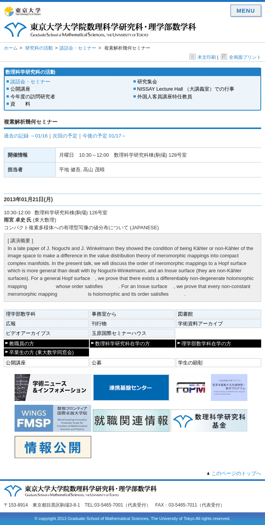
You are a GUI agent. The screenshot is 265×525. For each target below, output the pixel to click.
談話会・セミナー (77, 48)
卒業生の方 (41, 352)
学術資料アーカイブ (200, 323)
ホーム (11, 48)
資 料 (20, 104)
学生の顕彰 (190, 362)
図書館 (185, 313)
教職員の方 (21, 343)
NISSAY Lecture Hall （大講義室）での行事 (185, 89)
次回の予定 (65, 136)
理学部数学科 (21, 313)
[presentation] (93, 277)
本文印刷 (202, 57)
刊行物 (99, 323)
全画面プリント (241, 57)
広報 (11, 323)
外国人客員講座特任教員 (164, 96)
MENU (246, 10)
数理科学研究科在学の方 (122, 343)
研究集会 (147, 81)
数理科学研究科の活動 (30, 72)
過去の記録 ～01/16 (26, 136)
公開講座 (20, 89)
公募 (97, 362)
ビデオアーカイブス (28, 333)
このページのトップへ (236, 473)
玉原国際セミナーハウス (119, 333)
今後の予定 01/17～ (104, 136)
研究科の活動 (39, 48)
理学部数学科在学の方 (206, 343)
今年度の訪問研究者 (32, 96)
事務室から (104, 313)
